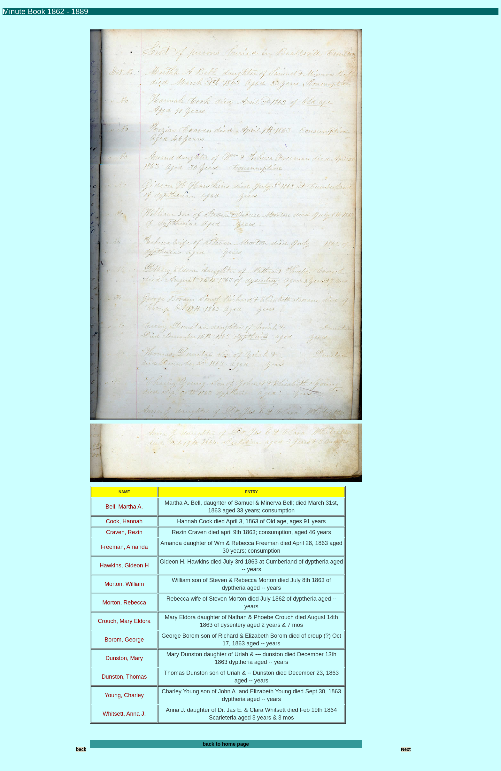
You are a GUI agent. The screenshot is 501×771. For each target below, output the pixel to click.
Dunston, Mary (124, 658)
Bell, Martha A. (124, 506)
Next (406, 749)
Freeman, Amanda (124, 547)
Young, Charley (124, 695)
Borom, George (124, 639)
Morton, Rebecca (124, 602)
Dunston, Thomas (124, 677)
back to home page (226, 744)
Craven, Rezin (124, 532)
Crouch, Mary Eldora (124, 621)
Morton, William (124, 584)
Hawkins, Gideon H (124, 565)
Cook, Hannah (124, 521)
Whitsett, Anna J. (124, 714)
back (81, 749)
